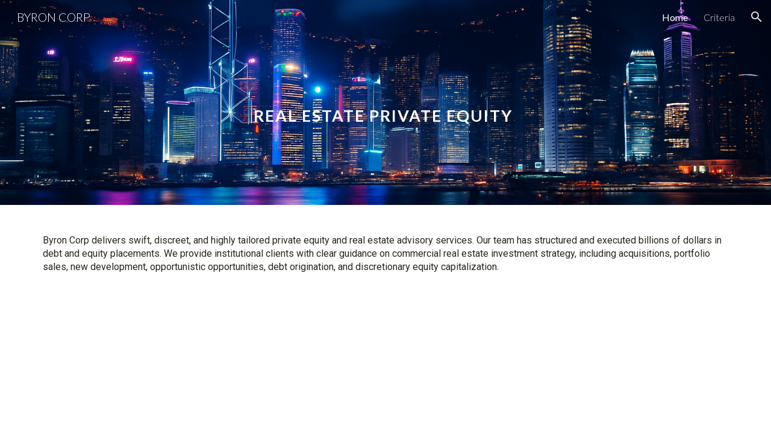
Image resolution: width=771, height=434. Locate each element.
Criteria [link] (719, 17)
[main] (385, 102)
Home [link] (675, 17)
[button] (756, 16)
